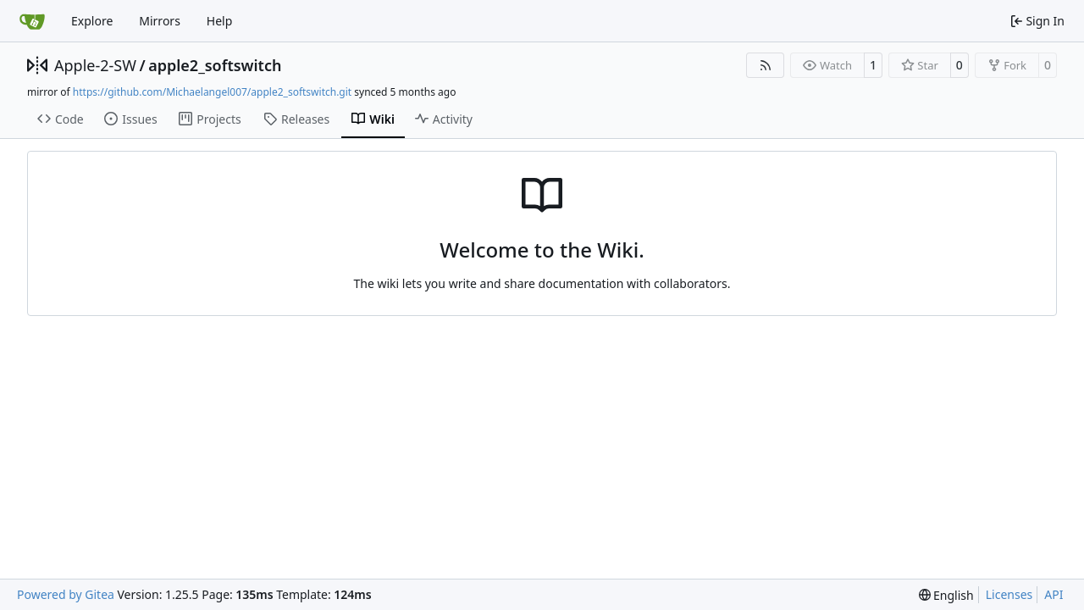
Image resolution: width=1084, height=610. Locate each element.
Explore (92, 21)
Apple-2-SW (95, 65)
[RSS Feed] (765, 65)
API (1053, 594)
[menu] (946, 595)
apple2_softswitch (214, 65)
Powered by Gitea (65, 594)
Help (220, 21)
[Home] (32, 21)
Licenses (1009, 594)
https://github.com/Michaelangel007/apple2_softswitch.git (212, 92)
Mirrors (159, 21)
